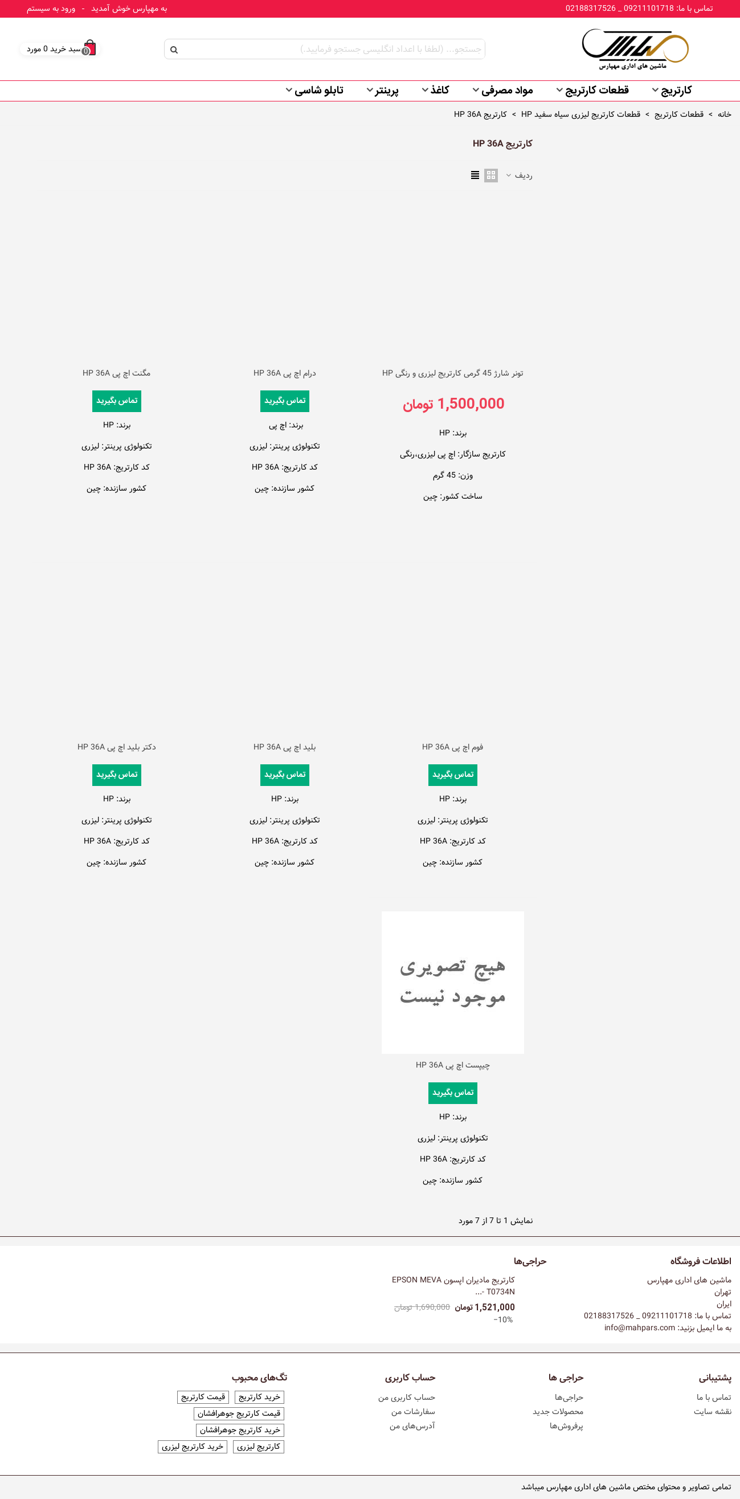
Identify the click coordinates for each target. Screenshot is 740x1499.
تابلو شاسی (319, 91)
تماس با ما (714, 1397)
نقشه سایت (712, 1412)
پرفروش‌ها (566, 1426)
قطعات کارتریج (597, 91)
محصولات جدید (558, 1412)
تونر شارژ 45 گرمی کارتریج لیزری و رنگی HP (453, 374)
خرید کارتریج (259, 1397)
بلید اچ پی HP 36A (285, 747)
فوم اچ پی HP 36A (452, 747)
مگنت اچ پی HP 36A (116, 374)
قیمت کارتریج (203, 1397)
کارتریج (676, 91)
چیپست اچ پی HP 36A (453, 1066)
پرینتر (387, 91)
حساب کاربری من (406, 1397)
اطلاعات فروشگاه (701, 1262)
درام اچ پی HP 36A (285, 374)
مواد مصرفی (507, 91)
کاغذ (440, 91)
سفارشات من (413, 1412)
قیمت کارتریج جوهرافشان (239, 1413)
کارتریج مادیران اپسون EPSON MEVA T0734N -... (453, 1286)
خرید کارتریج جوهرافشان (240, 1430)
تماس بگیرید (284, 401)
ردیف (519, 176)
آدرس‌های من (412, 1426)
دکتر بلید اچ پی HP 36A (116, 747)
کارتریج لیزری (258, 1446)
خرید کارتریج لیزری (192, 1446)
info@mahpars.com (639, 1328)
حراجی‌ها (530, 1262)
